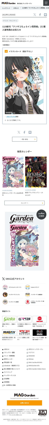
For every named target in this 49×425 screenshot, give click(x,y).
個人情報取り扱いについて (12, 369)
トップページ (6, 8)
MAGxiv (31, 359)
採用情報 (6, 382)
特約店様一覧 (8, 362)
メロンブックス (11, 116)
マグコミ (32, 352)
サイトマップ (8, 372)
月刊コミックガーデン (36, 349)
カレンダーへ (24, 203)
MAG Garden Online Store (37, 369)
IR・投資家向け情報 (10, 385)
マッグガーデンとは (10, 375)
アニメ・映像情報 (9, 356)
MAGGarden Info (34, 365)
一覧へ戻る (24, 139)
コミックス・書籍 (9, 352)
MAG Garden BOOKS (35, 362)
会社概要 (6, 379)
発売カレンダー (8, 359)
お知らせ (16, 8)
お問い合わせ (24, 403)
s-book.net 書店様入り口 (11, 365)
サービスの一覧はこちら (16, 414)
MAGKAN (32, 356)
